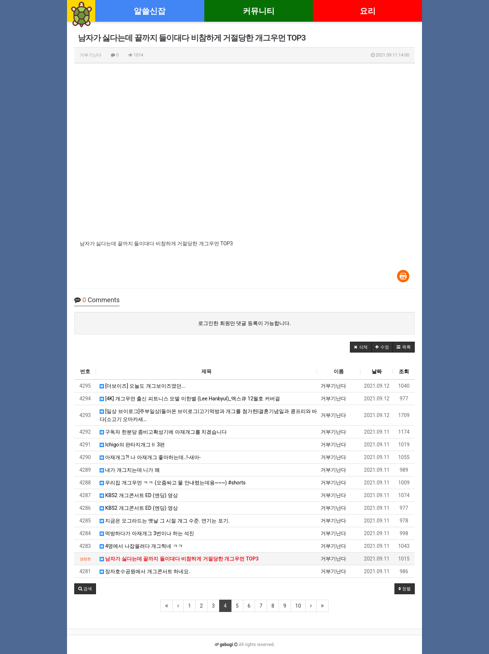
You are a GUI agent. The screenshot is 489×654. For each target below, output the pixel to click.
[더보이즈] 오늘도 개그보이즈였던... (142, 386)
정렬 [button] (404, 588)
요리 (368, 11)
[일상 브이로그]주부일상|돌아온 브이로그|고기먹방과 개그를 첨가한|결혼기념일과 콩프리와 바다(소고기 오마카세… (208, 415)
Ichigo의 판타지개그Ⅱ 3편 (132, 444)
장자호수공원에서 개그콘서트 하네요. (145, 571)
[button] (361, 347)
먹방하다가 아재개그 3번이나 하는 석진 (147, 533)
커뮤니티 (259, 11)
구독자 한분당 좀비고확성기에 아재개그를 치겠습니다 (163, 432)
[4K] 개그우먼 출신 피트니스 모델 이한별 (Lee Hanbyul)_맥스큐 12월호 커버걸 (190, 398)
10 (298, 606)
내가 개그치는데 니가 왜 (130, 470)
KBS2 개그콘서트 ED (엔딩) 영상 (139, 495)
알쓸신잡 (150, 11)
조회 (404, 371)
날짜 (377, 371)
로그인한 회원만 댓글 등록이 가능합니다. (244, 323)
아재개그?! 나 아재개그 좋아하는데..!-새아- (150, 457)
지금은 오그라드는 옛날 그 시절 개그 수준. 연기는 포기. (165, 521)
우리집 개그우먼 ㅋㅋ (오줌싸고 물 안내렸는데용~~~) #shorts (173, 483)
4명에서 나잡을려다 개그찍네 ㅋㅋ (141, 546)
